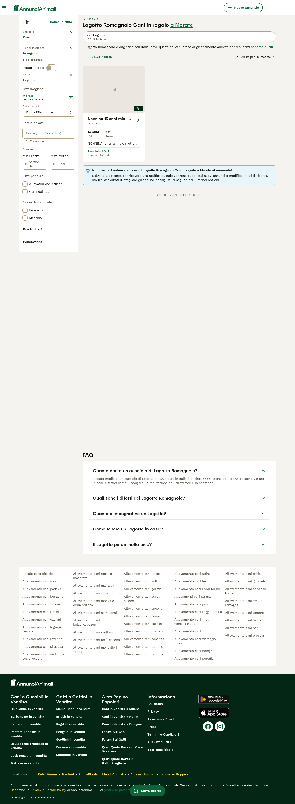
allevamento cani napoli (41, 581)
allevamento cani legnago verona (42, 629)
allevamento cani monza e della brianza (93, 603)
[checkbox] (25, 118)
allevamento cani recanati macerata (93, 576)
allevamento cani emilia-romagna (244, 603)
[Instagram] (220, 726)
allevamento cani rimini (40, 612)
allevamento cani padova (41, 589)
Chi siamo (155, 704)
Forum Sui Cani (113, 732)
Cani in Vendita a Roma (120, 717)
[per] (63, 280)
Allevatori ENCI (159, 742)
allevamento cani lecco (192, 581)
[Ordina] (255, 57)
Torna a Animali (36, 31)
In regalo (58, 61)
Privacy (153, 711)
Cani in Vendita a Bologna (122, 724)
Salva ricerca (99, 57)
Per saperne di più (259, 47)
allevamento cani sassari (143, 624)
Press (152, 727)
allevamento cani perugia (193, 658)
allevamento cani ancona (143, 608)
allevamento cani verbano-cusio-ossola (43, 656)
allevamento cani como (142, 616)
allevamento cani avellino (93, 632)
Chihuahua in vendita (27, 709)
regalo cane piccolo (37, 574)
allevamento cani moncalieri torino (95, 650)
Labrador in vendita (26, 724)
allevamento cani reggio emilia (198, 612)
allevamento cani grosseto (245, 581)
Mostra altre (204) (57, 195)
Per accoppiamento (41, 71)
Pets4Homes (48, 774)
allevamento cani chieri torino (96, 593)
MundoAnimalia (114, 774)
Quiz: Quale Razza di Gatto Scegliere (118, 761)
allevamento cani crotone (143, 654)
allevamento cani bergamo (43, 597)
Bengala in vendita (70, 732)
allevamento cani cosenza (144, 639)
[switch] (51, 87)
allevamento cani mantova (93, 586)
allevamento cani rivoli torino (197, 589)
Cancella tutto (61, 22)
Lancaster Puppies (174, 774)
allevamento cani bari (242, 628)
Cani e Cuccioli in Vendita (30, 699)
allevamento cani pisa (191, 604)
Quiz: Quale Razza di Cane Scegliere (122, 749)
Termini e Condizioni (163, 734)
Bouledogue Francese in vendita (29, 746)
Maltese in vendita (25, 763)
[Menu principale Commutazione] (4, 7)
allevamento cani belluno (143, 647)
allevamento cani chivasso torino (245, 591)
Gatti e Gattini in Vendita (74, 699)
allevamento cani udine (192, 574)
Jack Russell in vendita (29, 756)
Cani (27, 41)
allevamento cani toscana (143, 631)
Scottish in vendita (70, 739)
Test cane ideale (160, 750)
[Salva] (137, 120)
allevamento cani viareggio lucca (195, 641)
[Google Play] (213, 699)
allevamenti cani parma (192, 597)
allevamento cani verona (41, 604)
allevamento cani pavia (243, 574)
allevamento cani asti (140, 581)
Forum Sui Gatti (114, 739)
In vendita (34, 61)
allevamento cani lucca (243, 620)
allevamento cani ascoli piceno (142, 599)
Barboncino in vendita (27, 717)
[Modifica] (71, 214)
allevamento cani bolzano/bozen (86, 622)
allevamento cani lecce (142, 574)
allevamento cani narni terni (95, 613)
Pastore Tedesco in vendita (25, 734)
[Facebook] (208, 726)
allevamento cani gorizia (142, 589)
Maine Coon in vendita (73, 709)
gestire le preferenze (119, 790)
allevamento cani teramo (244, 613)
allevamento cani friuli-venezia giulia (192, 622)
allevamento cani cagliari (41, 619)
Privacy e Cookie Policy (47, 790)
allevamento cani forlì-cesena (96, 640)
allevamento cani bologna (194, 651)
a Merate (181, 25)
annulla (66, 96)
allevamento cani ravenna (42, 639)
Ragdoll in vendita (70, 724)
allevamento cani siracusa (42, 647)
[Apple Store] (214, 713)
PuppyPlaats (88, 774)
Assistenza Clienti (161, 719)
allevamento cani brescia (244, 636)
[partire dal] (35, 280)
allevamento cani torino (192, 631)
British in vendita (69, 717)
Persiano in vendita (71, 747)
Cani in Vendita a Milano (121, 709)
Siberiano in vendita (71, 755)
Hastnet (68, 774)
